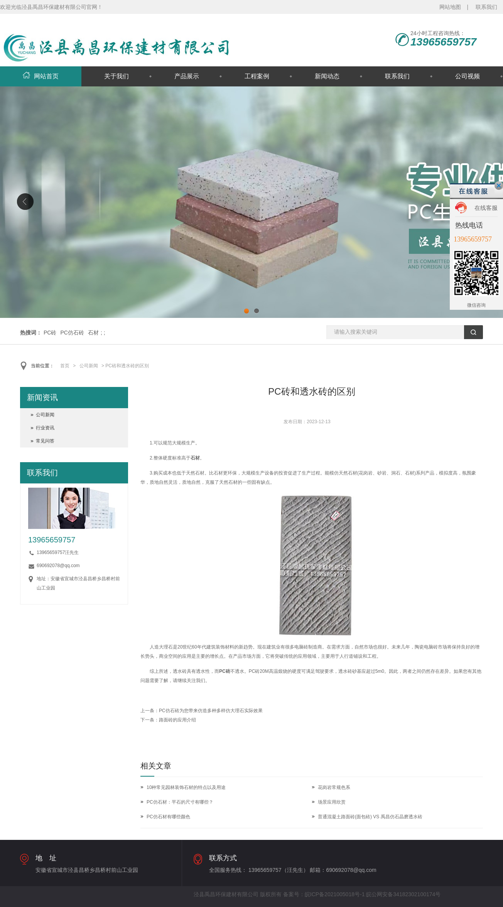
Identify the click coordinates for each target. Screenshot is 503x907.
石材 (93, 332)
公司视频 (467, 76)
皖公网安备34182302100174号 (403, 894)
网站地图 (450, 7)
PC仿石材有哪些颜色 (168, 816)
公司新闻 (88, 365)
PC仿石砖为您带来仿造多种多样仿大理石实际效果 (211, 710)
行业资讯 (45, 428)
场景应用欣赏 (332, 802)
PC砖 (50, 332)
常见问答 (45, 441)
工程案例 (257, 76)
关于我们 (116, 76)
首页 (64, 365)
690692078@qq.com (58, 565)
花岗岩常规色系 (334, 787)
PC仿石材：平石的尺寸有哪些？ (180, 802)
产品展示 (186, 76)
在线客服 (486, 207)
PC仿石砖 (72, 332)
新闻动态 (327, 76)
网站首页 (41, 76)
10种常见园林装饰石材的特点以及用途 (186, 787)
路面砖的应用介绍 (177, 720)
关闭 (499, 185)
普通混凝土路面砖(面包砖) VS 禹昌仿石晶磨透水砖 (370, 816)
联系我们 (486, 7)
